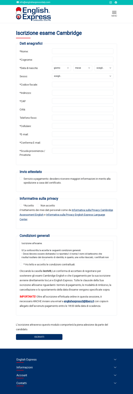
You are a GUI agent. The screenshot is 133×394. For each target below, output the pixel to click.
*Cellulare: (25, 126)
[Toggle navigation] (114, 14)
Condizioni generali (35, 236)
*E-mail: (24, 134)
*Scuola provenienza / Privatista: (32, 152)
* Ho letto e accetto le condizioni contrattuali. (49, 264)
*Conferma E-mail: (30, 142)
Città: (23, 109)
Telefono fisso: (28, 117)
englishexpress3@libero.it (79, 301)
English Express (26, 359)
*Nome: (24, 51)
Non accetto (48, 205)
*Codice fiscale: (29, 84)
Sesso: (24, 76)
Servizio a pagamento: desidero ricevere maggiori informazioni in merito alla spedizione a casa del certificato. (67, 180)
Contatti (21, 383)
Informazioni (24, 367)
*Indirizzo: (25, 92)
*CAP (23, 101)
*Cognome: (26, 59)
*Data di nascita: (29, 68)
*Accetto (29, 205)
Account (21, 375)
